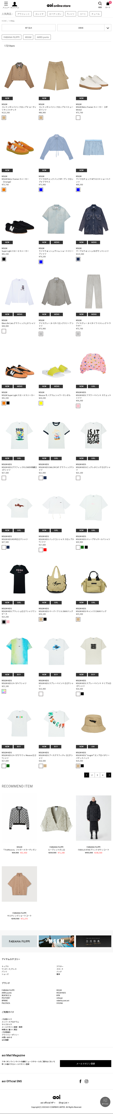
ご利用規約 (6, 1032)
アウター (59, 966)
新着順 (81, 28)
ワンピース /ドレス (9, 969)
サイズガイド (7, 1024)
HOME (4, 21)
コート (83, 13)
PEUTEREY (6, 998)
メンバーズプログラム (10, 1021)
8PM (58, 995)
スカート (59, 969)
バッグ (59, 971)
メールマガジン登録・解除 (12, 1027)
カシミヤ (39, 13)
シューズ (5, 974)
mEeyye (59, 998)
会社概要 (5, 1040)
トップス (5, 966)
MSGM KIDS (61, 992)
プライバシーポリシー (10, 1034)
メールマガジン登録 (85, 1063)
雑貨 (58, 974)
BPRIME (5, 1000)
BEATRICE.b (6, 995)
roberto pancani (62, 1000)
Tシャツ (70, 13)
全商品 (11, 21)
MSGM (28, 37)
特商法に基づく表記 (9, 1029)
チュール (95, 13)
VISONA (59, 1003)
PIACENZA (6, 1003)
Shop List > (64, 1103)
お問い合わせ (7, 1037)
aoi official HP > (47, 1103)
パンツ (4, 971)
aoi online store (58, 5)
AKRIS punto (43, 37)
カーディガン (55, 13)
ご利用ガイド (7, 1019)
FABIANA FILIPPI (11, 37)
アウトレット (23, 13)
